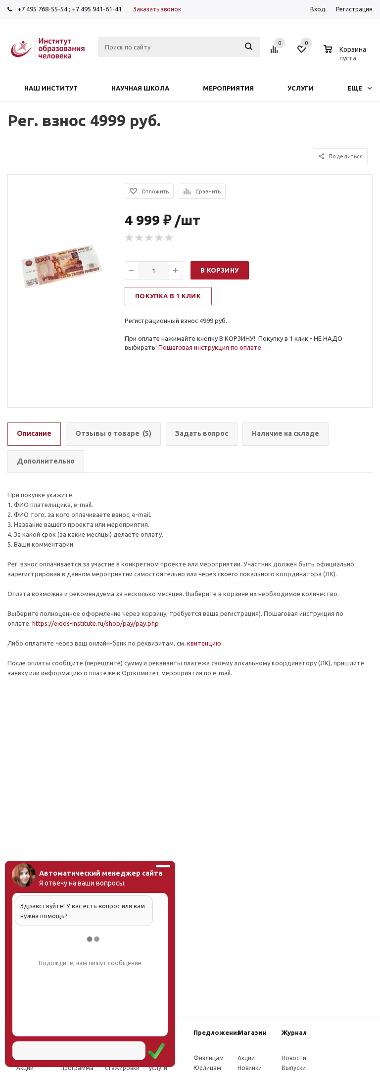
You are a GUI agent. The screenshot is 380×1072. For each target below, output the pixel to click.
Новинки (250, 1068)
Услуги (300, 88)
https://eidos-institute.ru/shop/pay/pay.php (95, 623)
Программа (77, 1068)
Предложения (217, 1032)
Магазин (252, 1032)
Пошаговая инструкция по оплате (209, 347)
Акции (25, 1068)
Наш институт (51, 88)
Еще (359, 88)
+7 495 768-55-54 (42, 8)
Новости (294, 1058)
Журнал (294, 1032)
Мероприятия (228, 88)
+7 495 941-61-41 (97, 8)
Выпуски (294, 1068)
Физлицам (208, 1058)
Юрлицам (207, 1068)
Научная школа (140, 88)
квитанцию (204, 643)
